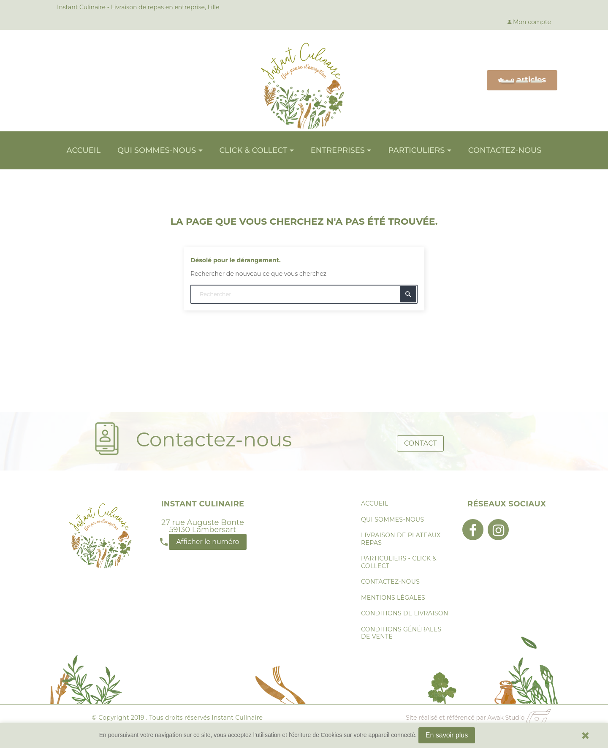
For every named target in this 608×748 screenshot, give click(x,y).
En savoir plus (447, 735)
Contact (420, 441)
